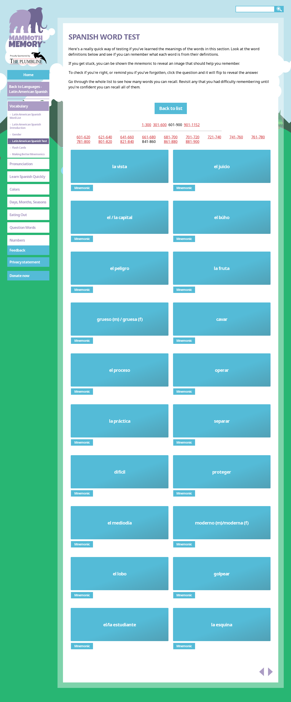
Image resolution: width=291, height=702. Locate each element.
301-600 (160, 124)
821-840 (127, 141)
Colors (15, 189)
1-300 (146, 124)
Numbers (17, 240)
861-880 (171, 141)
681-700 (171, 137)
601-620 (83, 137)
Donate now (19, 275)
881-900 (192, 141)
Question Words (22, 227)
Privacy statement (25, 262)
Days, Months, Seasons (28, 202)
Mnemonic (82, 188)
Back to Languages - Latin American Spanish (28, 89)
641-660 (127, 137)
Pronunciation (21, 163)
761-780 (258, 137)
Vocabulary (19, 106)
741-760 (236, 137)
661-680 (149, 137)
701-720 (192, 137)
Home (28, 74)
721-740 (214, 137)
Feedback (17, 250)
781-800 (83, 141)
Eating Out (18, 214)
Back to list (170, 108)
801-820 (105, 141)
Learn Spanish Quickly (27, 176)
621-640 (105, 137)
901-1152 (192, 124)
